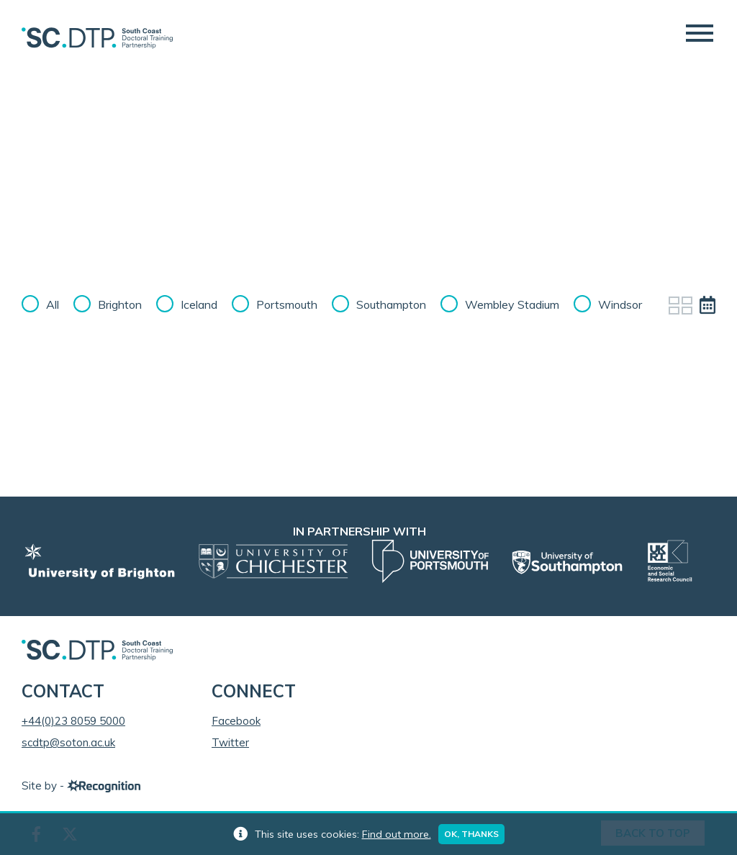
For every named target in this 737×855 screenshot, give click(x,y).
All (52, 304)
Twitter (230, 742)
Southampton (391, 304)
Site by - (81, 785)
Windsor (620, 304)
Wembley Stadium (512, 304)
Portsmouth (286, 304)
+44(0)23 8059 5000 (73, 721)
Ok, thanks (471, 833)
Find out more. (396, 834)
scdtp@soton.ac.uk (68, 742)
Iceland (199, 304)
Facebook (236, 721)
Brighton (120, 304)
